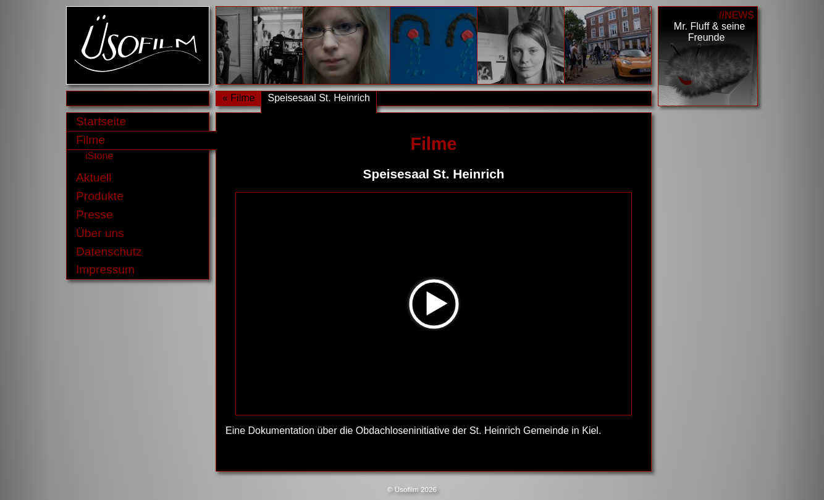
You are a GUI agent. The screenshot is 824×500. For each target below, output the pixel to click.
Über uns (100, 233)
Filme (90, 139)
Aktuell (94, 177)
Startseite (101, 121)
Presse (94, 214)
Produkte (100, 196)
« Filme (238, 98)
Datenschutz (109, 251)
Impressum (105, 269)
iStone (99, 156)
